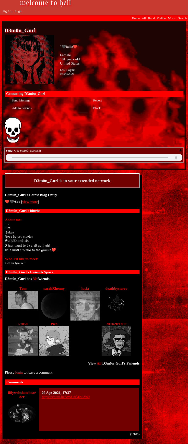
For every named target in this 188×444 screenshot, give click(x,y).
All (144, 18)
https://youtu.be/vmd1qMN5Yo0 (66, 397)
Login (18, 11)
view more (30, 202)
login (19, 372)
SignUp (7, 11)
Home (136, 18)
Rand (151, 18)
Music (172, 18)
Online (161, 18)
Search (182, 18)
